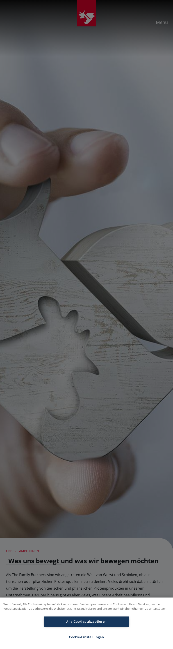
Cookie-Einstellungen (86, 637)
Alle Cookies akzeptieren (86, 621)
